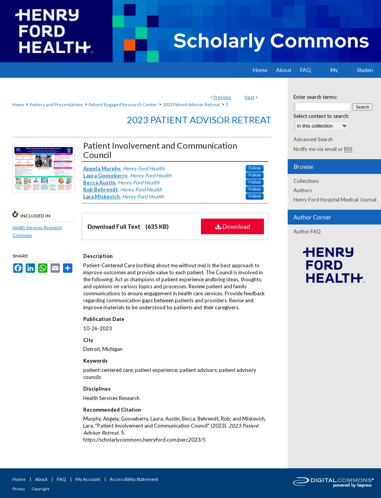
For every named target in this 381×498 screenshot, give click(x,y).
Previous (222, 97)
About (41, 479)
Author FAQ (307, 231)
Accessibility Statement (134, 479)
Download (232, 226)
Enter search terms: (315, 97)
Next (249, 97)
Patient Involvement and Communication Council (160, 150)
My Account (87, 479)
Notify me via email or (323, 149)
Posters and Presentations (56, 104)
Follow (254, 168)
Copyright (40, 488)
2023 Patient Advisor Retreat (191, 104)
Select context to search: (321, 116)
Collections (306, 181)
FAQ (61, 479)
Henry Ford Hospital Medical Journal (335, 199)
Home (18, 104)
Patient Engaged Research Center (123, 104)
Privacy (18, 488)
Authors (303, 190)
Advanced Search (313, 139)
